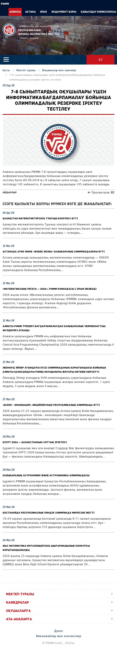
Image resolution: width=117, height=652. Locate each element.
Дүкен (58, 631)
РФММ (9, 29)
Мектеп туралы (25, 70)
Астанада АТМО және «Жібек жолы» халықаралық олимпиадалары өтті (54, 252)
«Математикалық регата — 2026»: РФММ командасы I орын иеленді (50, 289)
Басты (6, 70)
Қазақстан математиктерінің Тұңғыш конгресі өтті (40, 218)
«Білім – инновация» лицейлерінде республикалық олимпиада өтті (51, 405)
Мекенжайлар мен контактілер (58, 636)
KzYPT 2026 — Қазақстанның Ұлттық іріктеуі (35, 442)
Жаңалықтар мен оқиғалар (59, 70)
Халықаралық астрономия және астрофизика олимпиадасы (46, 475)
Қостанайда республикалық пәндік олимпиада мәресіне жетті (48, 513)
